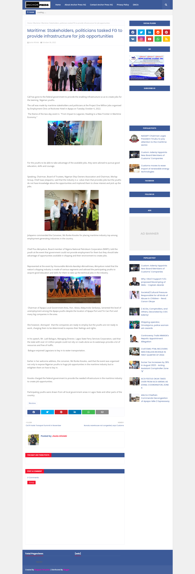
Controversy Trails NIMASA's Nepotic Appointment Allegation (155, 338)
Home (29, 23)
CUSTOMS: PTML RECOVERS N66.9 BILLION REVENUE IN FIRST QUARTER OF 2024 (154, 351)
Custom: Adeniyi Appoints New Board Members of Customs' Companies (154, 155)
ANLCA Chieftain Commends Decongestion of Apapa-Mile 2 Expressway (155, 398)
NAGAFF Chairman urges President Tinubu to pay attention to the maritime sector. (154, 140)
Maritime (36, 23)
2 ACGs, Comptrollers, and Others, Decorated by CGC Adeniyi (154, 311)
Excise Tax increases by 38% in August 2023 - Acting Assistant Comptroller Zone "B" (155, 367)
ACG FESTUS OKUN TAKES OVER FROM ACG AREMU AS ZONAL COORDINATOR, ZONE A (155, 383)
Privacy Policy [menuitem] (123, 4)
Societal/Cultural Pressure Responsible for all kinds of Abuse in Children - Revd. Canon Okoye (154, 297)
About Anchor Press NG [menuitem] (75, 4)
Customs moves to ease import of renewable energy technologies (155, 168)
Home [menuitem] (58, 4)
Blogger (66, 569)
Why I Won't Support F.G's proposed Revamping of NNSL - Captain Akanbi (153, 281)
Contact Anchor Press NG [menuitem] (101, 4)
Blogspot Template (42, 569)
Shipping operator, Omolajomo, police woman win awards (155, 325)
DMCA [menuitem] (135, 4)
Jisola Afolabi (34, 42)
